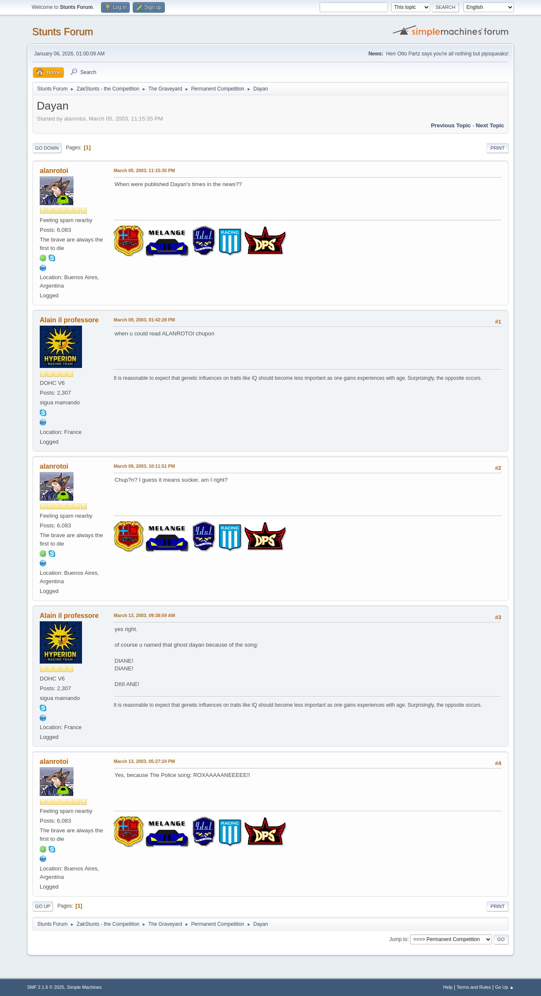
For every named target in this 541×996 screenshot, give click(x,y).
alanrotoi (54, 170)
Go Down (47, 148)
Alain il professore (69, 320)
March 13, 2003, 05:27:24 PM (144, 761)
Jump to (398, 939)
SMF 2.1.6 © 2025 (45, 987)
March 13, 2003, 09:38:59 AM (144, 615)
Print (497, 148)
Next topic (490, 125)
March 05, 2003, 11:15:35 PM (144, 170)
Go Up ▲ (504, 987)
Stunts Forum (62, 31)
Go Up (42, 906)
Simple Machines (84, 987)
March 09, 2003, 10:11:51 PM (144, 466)
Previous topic (451, 125)
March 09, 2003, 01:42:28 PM (144, 319)
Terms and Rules (474, 987)
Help (448, 987)
